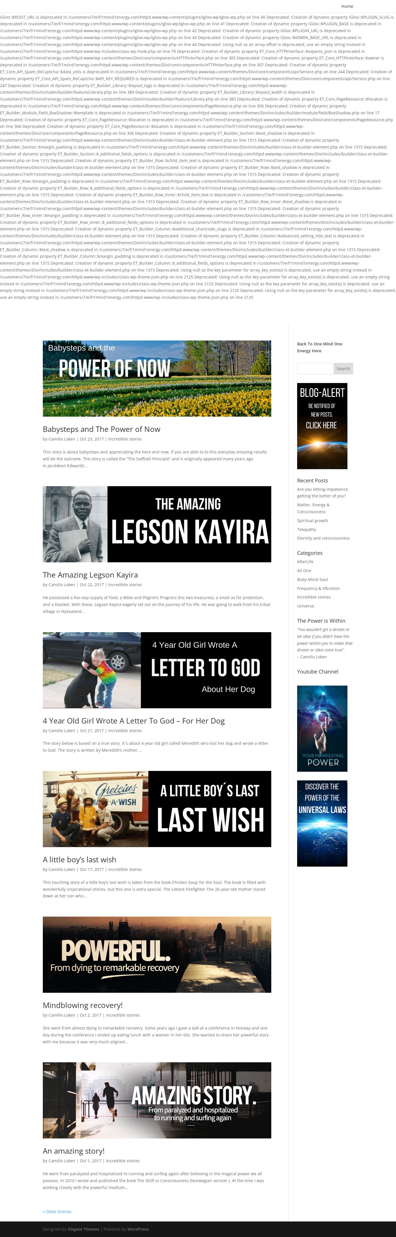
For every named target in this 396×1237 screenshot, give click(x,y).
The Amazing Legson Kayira (90, 575)
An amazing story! (74, 1151)
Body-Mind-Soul (312, 579)
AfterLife (305, 561)
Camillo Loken (62, 439)
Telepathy (306, 529)
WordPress (138, 1229)
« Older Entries (57, 1211)
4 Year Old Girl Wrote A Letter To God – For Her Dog (134, 720)
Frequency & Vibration (318, 588)
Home (347, 6)
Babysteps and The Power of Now (101, 429)
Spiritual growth (312, 520)
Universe (305, 606)
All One (304, 570)
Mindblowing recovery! (83, 1005)
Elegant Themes (83, 1229)
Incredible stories (125, 439)
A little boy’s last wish (79, 859)
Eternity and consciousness (323, 538)
